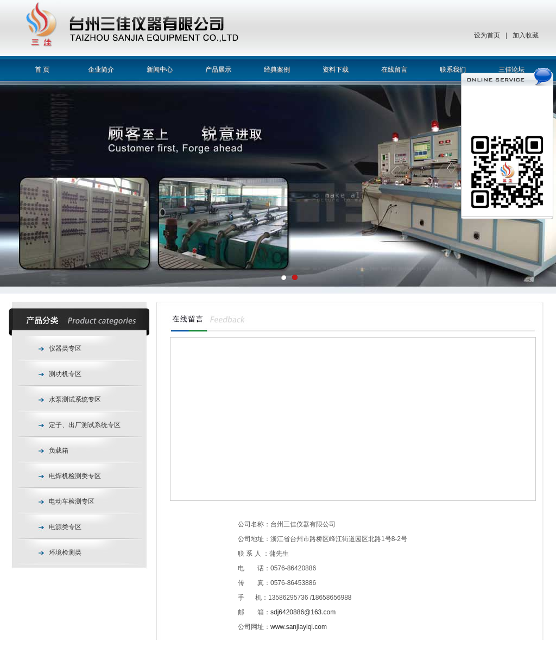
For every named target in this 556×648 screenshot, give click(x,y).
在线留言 (394, 69)
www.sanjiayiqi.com (298, 627)
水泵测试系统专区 (75, 399)
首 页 (42, 69)
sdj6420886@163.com (303, 612)
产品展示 (218, 69)
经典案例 (277, 69)
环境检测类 (65, 552)
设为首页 (487, 35)
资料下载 (336, 69)
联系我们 (453, 69)
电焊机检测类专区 (75, 476)
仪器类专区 (65, 348)
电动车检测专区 (71, 501)
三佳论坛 (511, 69)
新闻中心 (160, 69)
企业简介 (101, 69)
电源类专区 (65, 527)
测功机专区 (65, 374)
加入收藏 (526, 35)
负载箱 (58, 450)
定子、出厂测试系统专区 (85, 425)
